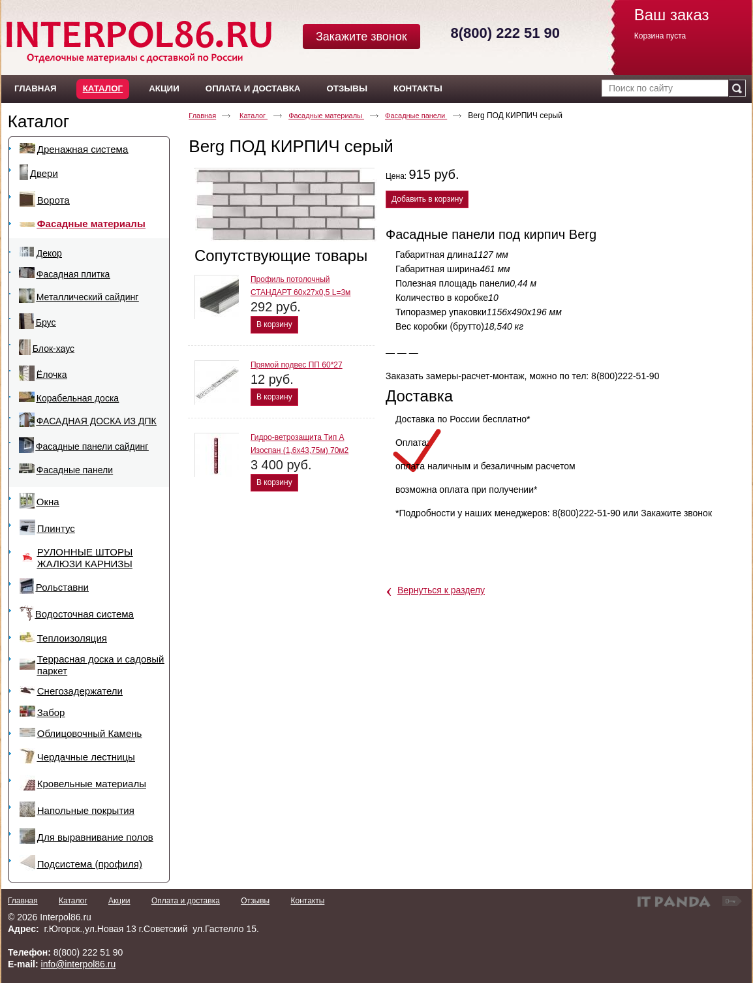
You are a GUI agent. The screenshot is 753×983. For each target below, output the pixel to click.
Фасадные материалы (326, 115)
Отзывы (255, 900)
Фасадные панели (416, 115)
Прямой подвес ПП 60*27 (297, 364)
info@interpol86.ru (78, 964)
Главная (202, 115)
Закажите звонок (361, 36)
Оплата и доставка (185, 900)
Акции (119, 900)
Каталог (103, 88)
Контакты (307, 900)
